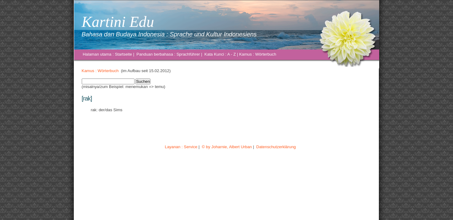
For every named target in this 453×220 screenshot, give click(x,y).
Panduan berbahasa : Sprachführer (168, 54)
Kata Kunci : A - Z (220, 54)
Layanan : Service (181, 147)
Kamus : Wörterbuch (257, 54)
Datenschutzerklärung (276, 147)
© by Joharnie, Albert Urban (227, 147)
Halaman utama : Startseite (107, 54)
